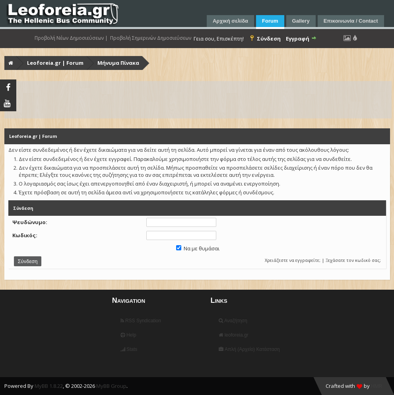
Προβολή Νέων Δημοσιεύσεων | (71, 38)
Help (128, 335)
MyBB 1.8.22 (49, 385)
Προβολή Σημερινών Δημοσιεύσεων (150, 38)
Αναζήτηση (233, 320)
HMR (376, 385)
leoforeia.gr (233, 335)
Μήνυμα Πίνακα (118, 62)
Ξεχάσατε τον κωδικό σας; (353, 260)
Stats (129, 349)
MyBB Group (111, 385)
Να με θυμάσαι (197, 248)
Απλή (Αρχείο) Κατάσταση (249, 349)
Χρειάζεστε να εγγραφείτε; (292, 260)
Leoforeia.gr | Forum (55, 62)
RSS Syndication (140, 320)
